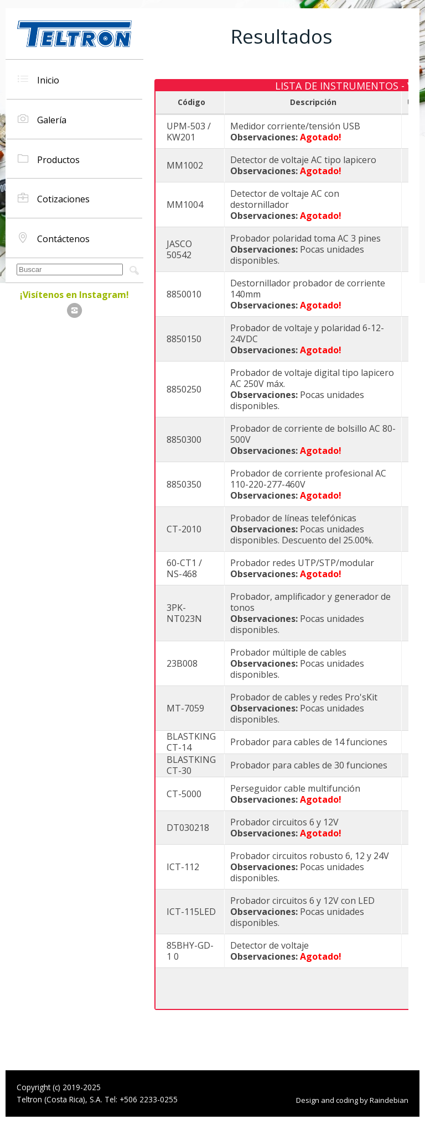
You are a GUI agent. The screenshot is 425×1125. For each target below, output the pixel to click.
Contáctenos (54, 238)
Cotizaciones (54, 198)
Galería (42, 119)
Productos (49, 159)
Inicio (38, 79)
